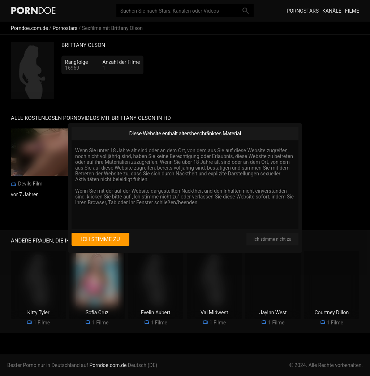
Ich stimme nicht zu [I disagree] (272, 239)
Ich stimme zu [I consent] (100, 239)
